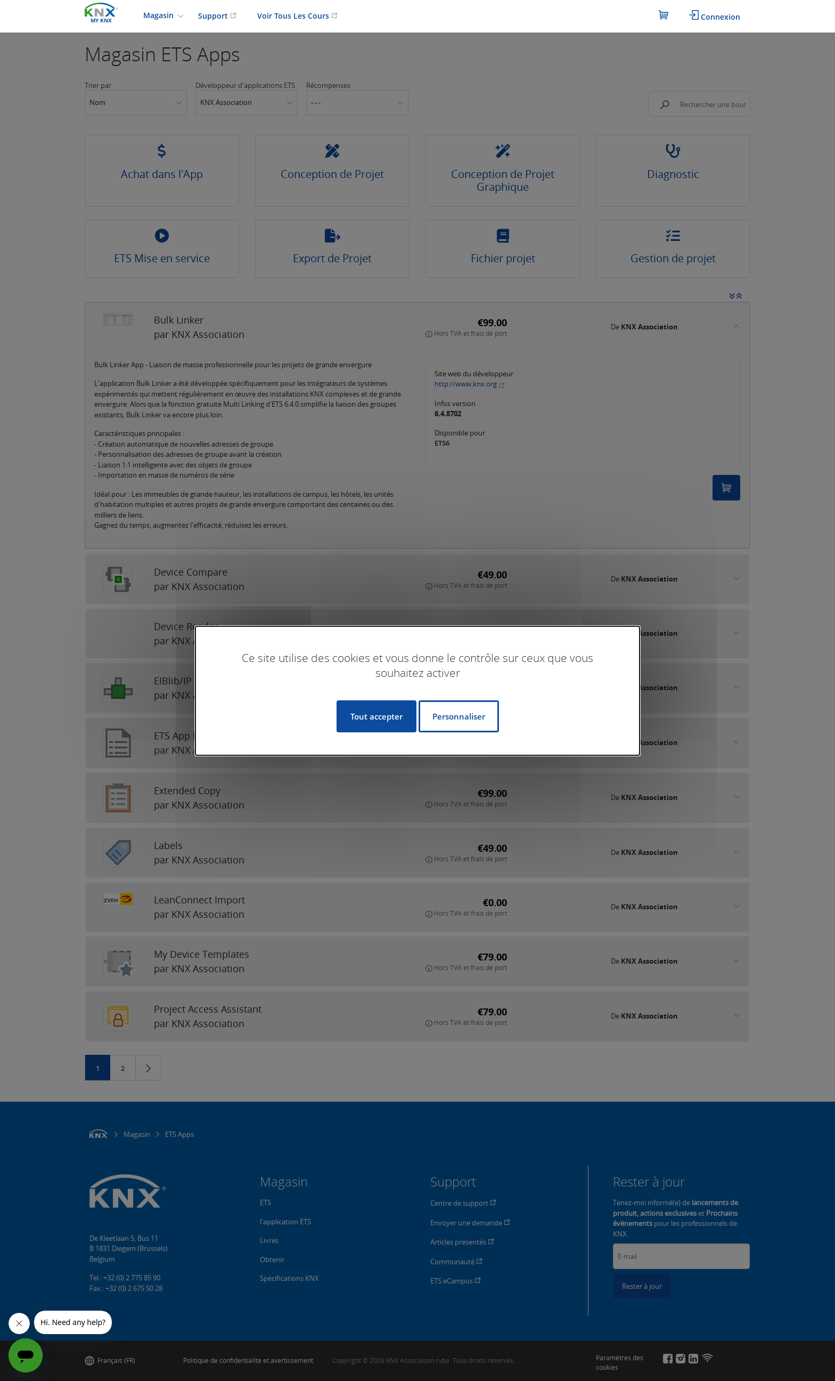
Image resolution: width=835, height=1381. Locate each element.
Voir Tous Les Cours (297, 16)
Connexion (714, 16)
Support (217, 16)
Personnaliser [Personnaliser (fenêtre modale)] (458, 716)
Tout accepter (376, 716)
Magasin (159, 15)
